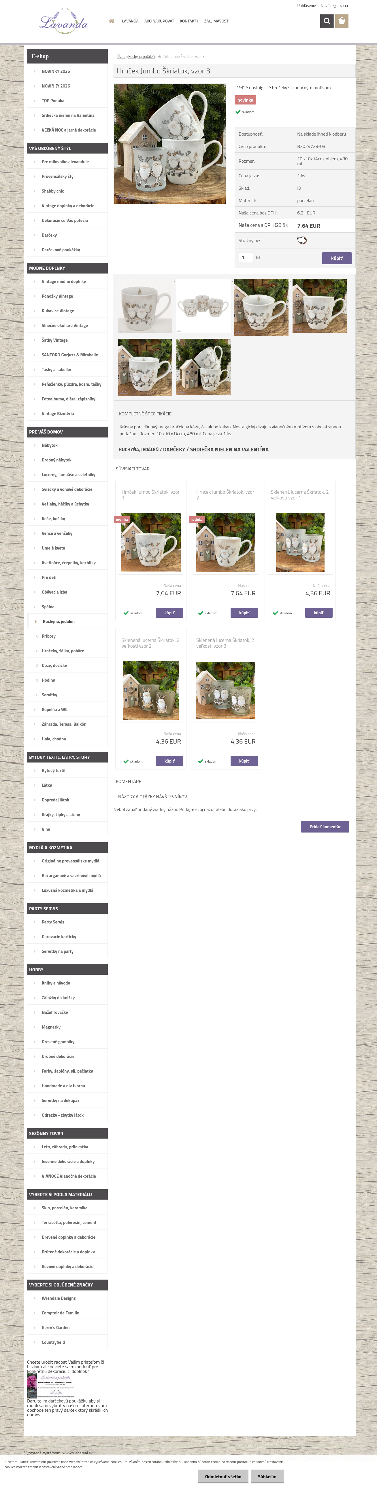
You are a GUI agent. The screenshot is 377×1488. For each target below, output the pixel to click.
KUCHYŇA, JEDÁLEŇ (139, 449)
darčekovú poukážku (68, 1400)
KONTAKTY (189, 21)
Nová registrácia (334, 5)
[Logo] (63, 21)
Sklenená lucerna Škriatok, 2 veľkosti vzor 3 (225, 643)
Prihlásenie (306, 5)
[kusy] (246, 257)
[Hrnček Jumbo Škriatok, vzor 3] (170, 86)
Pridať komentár (325, 826)
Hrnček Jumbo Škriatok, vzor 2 (225, 495)
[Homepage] (111, 21)
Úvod (121, 56)
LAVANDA (130, 21)
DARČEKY (174, 449)
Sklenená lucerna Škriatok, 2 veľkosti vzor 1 (300, 495)
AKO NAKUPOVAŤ (159, 21)
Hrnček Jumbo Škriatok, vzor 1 (151, 495)
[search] (326, 21)
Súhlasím (267, 1476)
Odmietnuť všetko (223, 1476)
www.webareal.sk (78, 1453)
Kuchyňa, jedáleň (141, 56)
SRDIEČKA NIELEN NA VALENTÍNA (229, 449)
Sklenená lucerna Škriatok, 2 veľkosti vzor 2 (151, 643)
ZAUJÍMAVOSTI (216, 21)
